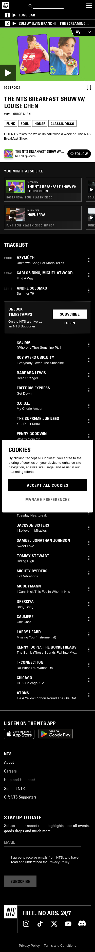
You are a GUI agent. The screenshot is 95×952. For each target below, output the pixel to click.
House (39, 123)
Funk (10, 123)
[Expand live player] (89, 32)
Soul (25, 123)
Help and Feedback (19, 779)
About (9, 762)
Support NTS (14, 788)
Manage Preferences (47, 499)
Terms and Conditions (60, 945)
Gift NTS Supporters (20, 797)
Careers (10, 771)
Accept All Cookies (47, 485)
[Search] (30, 5)
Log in (69, 323)
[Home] (5, 5)
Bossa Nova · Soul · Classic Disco (29, 197)
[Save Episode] (89, 87)
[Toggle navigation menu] (89, 6)
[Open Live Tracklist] (77, 32)
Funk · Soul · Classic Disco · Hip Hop (30, 225)
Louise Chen (21, 114)
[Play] (47, 54)
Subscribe (70, 314)
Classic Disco (62, 123)
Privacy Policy (59, 862)
